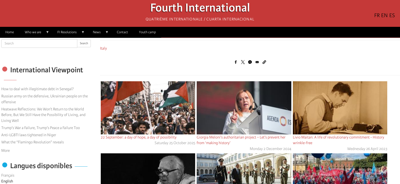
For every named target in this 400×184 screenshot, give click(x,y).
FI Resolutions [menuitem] (68, 34)
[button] (264, 62)
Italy (103, 48)
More (5, 150)
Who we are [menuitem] (34, 34)
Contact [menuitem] (122, 32)
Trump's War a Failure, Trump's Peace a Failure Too (40, 127)
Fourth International (200, 9)
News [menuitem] (98, 34)
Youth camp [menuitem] (147, 32)
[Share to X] (242, 62)
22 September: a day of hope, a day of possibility (139, 137)
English (7, 181)
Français (7, 175)
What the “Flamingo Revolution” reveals (32, 142)
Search (84, 43)
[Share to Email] (257, 62)
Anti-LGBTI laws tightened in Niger (28, 135)
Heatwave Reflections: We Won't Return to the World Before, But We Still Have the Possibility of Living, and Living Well (43, 115)
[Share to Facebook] (235, 62)
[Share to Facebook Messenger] (250, 62)
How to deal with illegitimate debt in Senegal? (37, 89)
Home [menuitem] (9, 32)
